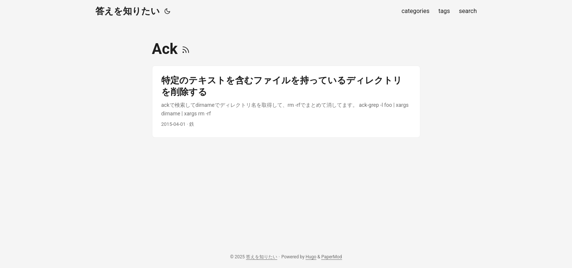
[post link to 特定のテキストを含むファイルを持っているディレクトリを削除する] (286, 101)
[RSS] (185, 49)
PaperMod (331, 256)
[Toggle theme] (167, 11)
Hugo (311, 256)
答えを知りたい (127, 11)
